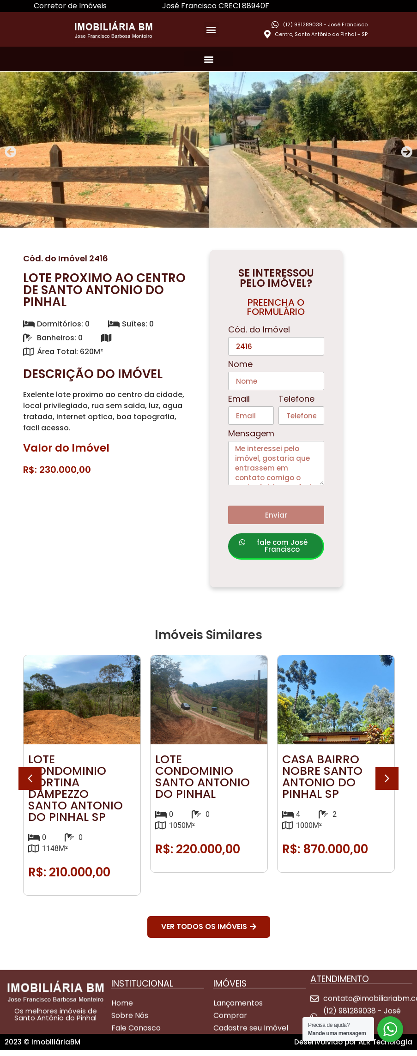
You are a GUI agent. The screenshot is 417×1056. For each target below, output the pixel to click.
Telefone (296, 399)
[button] (211, 29)
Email (239, 399)
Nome (240, 365)
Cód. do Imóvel (259, 330)
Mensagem (251, 434)
